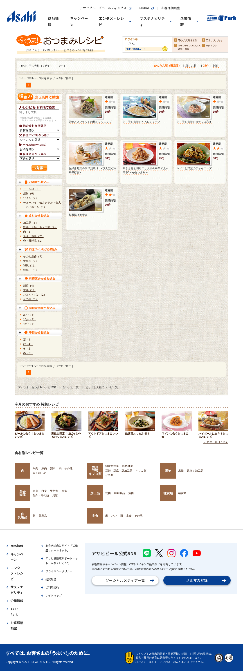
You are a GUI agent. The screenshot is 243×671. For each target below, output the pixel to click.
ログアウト (211, 46)
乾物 (108, 493)
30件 (215, 65)
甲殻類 (54, 491)
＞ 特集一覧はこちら (215, 442)
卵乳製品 (22, 515)
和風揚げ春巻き (78, 214)
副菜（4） (29, 285)
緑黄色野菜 (112, 466)
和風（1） (29, 265)
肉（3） (28, 231)
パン (114, 515)
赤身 (35, 491)
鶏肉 (53, 468)
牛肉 (35, 468)
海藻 (64, 491)
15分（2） (29, 319)
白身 (44, 491)
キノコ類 (141, 470)
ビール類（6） (32, 189)
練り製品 (119, 493)
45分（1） (29, 323)
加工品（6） (30, 222)
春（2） (28, 353)
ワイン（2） (30, 198)
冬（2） (28, 348)
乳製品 (43, 515)
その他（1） (30, 299)
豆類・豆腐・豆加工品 (118, 470)
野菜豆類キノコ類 (95, 471)
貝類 (55, 495)
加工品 (95, 493)
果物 (168, 471)
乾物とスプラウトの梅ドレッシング (90, 121)
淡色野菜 (127, 466)
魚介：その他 (41, 495)
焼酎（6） (29, 193)
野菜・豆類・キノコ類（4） (40, 227)
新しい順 (190, 65)
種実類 (168, 493)
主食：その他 (134, 515)
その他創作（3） (33, 256)
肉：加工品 (39, 473)
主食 (95, 515)
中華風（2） (30, 261)
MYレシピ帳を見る (187, 40)
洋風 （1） (30, 270)
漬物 (131, 493)
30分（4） (29, 315)
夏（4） (28, 339)
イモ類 (109, 475)
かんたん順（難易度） (167, 65)
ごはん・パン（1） (34, 294)
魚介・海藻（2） (33, 236)
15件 (206, 65)
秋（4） (28, 344)
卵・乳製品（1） (33, 240)
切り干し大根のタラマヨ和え (194, 121)
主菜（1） (29, 290)
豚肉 (44, 468)
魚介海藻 (22, 493)
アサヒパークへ (214, 40)
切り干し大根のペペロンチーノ (141, 121)
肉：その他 (65, 468)
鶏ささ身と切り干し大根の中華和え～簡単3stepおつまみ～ (146, 170)
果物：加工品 (195, 470)
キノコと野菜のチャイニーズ (194, 168)
